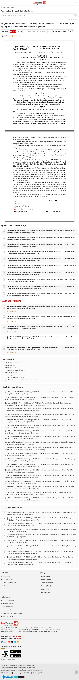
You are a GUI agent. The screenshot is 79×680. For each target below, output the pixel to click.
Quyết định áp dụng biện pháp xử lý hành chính (19, 380)
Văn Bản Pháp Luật (6, 673)
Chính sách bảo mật (8, 610)
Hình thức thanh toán (8, 603)
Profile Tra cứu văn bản (9, 582)
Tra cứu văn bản (45, 576)
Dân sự (9, 342)
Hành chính (8, 372)
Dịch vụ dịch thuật (46, 586)
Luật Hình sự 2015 (37, 673)
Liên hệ (5, 586)
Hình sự (7, 367)
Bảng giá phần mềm (8, 600)
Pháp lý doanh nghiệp (47, 582)
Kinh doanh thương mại (12, 370)
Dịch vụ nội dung (46, 589)
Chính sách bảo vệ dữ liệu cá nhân (12, 613)
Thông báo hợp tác (8, 616)
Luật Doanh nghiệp (18, 673)
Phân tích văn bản (46, 579)
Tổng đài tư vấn (45, 592)
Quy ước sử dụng (8, 606)
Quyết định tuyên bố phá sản (14, 377)
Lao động (8, 375)
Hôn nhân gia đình (11, 311)
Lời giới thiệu (6, 576)
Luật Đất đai (27, 673)
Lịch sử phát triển (8, 579)
